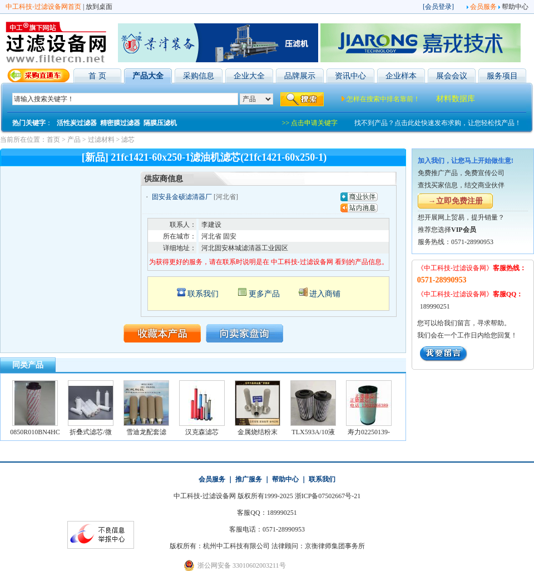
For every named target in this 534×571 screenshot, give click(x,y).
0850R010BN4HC (35, 432)
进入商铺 (324, 294)
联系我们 (203, 294)
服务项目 (502, 76)
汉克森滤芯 (202, 432)
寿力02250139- (369, 432)
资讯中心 (350, 76)
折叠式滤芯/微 (90, 432)
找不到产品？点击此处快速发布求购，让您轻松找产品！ (437, 123)
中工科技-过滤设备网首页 (43, 7)
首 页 (97, 76)
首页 (53, 139)
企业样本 (401, 76)
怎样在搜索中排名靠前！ (383, 99)
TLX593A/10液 (312, 432)
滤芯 (128, 139)
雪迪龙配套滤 (146, 432)
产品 (74, 139)
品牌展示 (299, 76)
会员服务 (483, 7)
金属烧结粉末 (258, 432)
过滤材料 (101, 139)
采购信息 (198, 76)
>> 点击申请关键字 (310, 123)
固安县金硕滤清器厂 (182, 197)
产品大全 (148, 76)
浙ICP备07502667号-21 (328, 496)
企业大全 (249, 76)
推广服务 (248, 479)
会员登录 (438, 7)
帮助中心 (515, 7)
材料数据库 (455, 99)
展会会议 (451, 76)
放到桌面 (99, 7)
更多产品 (264, 294)
